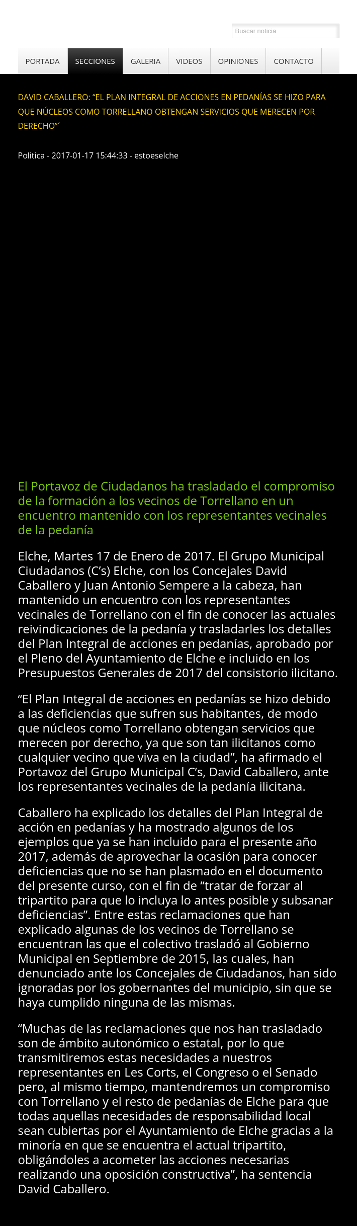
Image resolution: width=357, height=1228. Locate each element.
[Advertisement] (187, 390)
